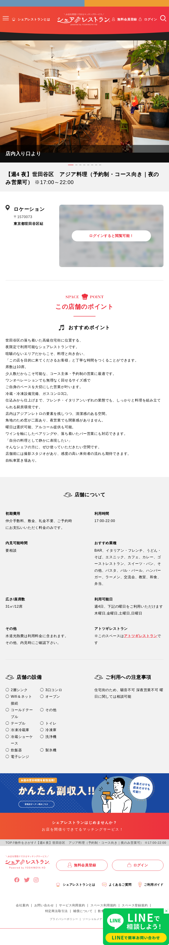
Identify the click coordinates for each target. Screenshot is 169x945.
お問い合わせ (44, 912)
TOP (9, 849)
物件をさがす (24, 849)
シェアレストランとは (34, 26)
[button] (6, 25)
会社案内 (22, 912)
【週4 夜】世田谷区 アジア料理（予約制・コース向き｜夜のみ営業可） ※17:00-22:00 (101, 849)
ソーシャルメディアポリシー (101, 925)
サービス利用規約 (72, 912)
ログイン (150, 26)
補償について (83, 918)
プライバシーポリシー (64, 925)
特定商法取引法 (56, 918)
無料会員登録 (127, 26)
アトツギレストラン (140, 643)
